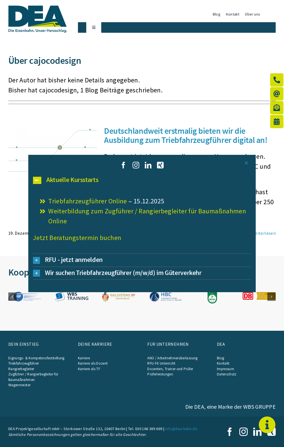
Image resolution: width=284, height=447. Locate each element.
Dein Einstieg (23, 344)
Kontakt (223, 363)
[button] (12, 296)
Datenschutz (227, 374)
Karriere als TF (89, 369)
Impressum (225, 369)
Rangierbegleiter (21, 369)
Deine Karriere (95, 344)
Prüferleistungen (160, 374)
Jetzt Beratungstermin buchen (77, 237)
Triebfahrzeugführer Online (87, 201)
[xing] (160, 165)
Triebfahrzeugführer (23, 363)
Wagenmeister (19, 385)
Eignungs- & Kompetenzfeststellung (36, 358)
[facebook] (229, 432)
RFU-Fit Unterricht (161, 363)
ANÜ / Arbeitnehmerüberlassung (172, 358)
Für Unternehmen (168, 344)
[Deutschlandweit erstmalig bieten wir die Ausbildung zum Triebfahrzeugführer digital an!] (52, 154)
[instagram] (243, 432)
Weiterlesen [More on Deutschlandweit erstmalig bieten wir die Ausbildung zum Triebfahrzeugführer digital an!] (264, 233)
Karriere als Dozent (93, 363)
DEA (221, 344)
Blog (220, 358)
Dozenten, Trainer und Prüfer (170, 369)
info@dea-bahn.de (181, 428)
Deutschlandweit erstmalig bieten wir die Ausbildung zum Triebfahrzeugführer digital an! (185, 135)
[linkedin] (257, 432)
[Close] (246, 162)
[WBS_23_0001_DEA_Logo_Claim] (37, 8)
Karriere (84, 358)
